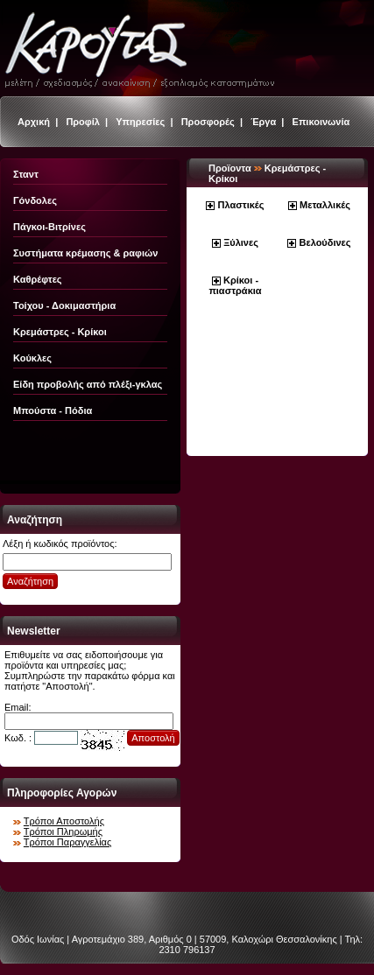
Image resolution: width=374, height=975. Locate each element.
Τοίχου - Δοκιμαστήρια (64, 305)
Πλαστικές (241, 205)
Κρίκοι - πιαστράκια (234, 285)
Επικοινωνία (321, 121)
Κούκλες (32, 358)
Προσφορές (208, 121)
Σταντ (26, 174)
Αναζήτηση (30, 581)
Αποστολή (152, 738)
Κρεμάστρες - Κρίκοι (60, 331)
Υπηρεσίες (140, 121)
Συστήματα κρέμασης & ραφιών (85, 253)
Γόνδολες (35, 200)
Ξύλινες (240, 242)
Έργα (263, 121)
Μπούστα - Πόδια (52, 410)
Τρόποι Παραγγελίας (67, 842)
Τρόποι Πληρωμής (63, 831)
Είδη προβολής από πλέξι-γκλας (87, 384)
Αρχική (34, 121)
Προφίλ (83, 121)
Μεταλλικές (325, 205)
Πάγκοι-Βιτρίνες (49, 226)
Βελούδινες (325, 242)
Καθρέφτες (37, 279)
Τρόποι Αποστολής (64, 821)
